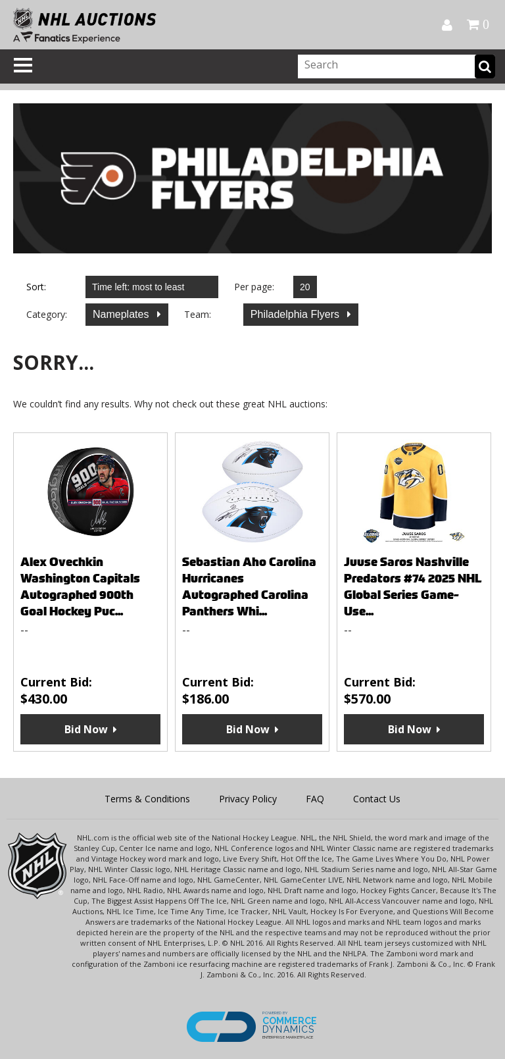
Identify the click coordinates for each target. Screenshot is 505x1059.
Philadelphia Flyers (297, 314)
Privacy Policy (248, 798)
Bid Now (86, 729)
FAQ (315, 798)
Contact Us (376, 798)
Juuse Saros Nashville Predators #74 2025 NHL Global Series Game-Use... (413, 586)
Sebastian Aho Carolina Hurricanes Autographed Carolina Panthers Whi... (249, 586)
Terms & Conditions (147, 798)
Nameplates (122, 314)
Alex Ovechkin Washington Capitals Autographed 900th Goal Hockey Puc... (80, 586)
